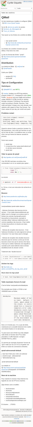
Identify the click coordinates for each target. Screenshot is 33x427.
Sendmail (9, 97)
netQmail (20, 66)
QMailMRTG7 (7, 89)
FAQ (14, 76)
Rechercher (15, 8)
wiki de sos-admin (13, 27)
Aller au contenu (27, 1)
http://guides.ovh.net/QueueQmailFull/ (15, 157)
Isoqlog (5, 93)
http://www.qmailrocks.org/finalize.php (15, 196)
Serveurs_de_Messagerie (11, 29)
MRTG (17, 89)
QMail (29, 95)
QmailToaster (7, 68)
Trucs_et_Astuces (9, 31)
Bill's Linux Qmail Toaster (12, 23)
